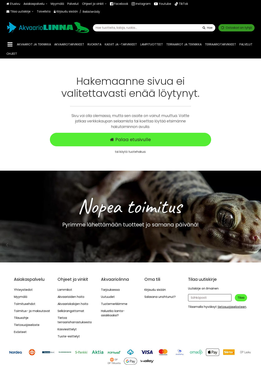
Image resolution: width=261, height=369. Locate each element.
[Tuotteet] (10, 44)
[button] (232, 307)
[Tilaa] (241, 297)
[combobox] (154, 27)
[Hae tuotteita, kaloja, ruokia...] (154, 27)
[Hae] (207, 27)
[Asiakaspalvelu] (35, 4)
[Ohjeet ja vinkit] (94, 4)
